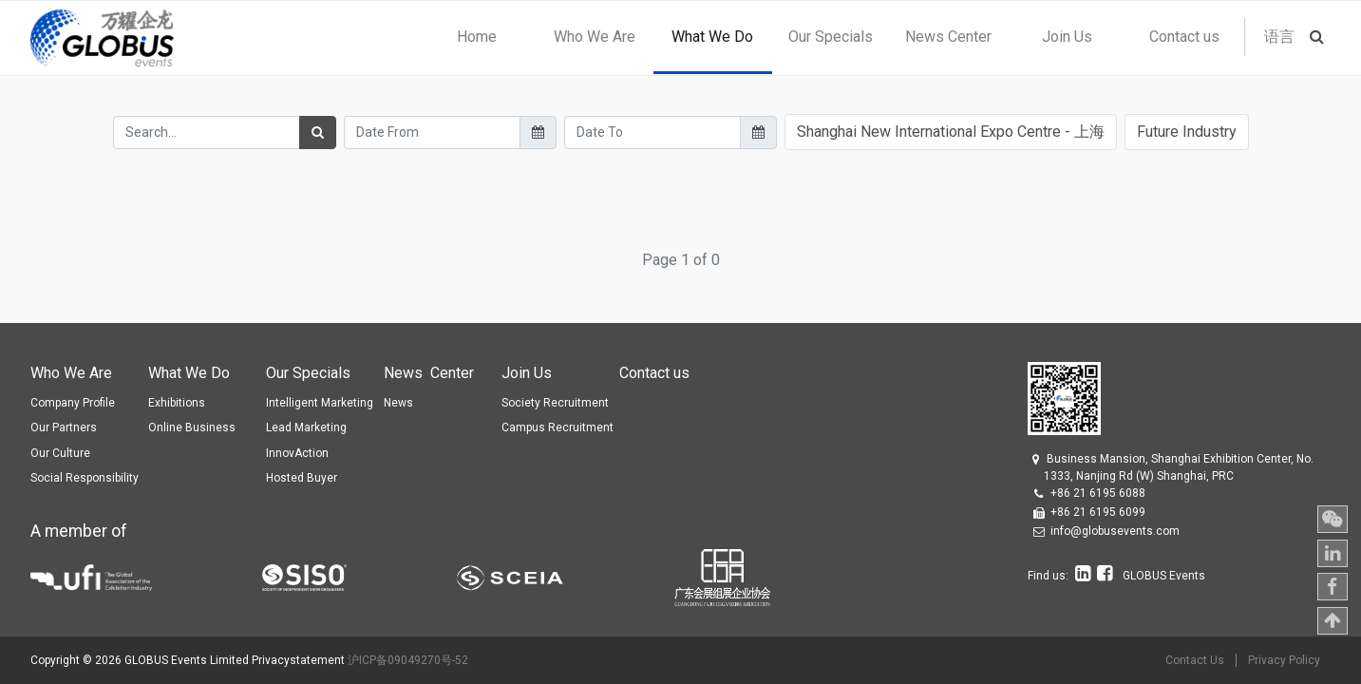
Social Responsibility (84, 477)
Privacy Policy (1284, 660)
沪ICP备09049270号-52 (408, 660)
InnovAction (297, 453)
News (398, 402)
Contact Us (1194, 660)
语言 (1279, 37)
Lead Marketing (306, 427)
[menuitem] (477, 37)
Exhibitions (176, 402)
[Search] (317, 132)
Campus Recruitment (557, 427)
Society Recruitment (555, 402)
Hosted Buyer (301, 477)
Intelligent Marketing (319, 402)
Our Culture (60, 453)
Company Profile (72, 402)
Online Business (192, 427)
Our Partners (63, 427)
